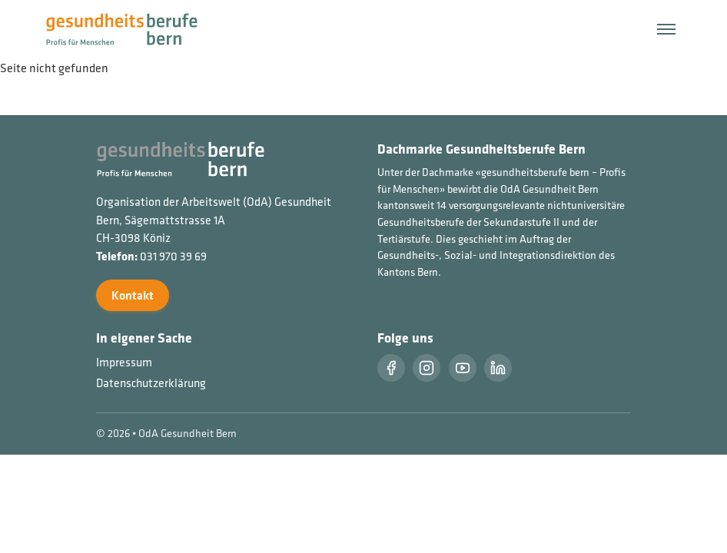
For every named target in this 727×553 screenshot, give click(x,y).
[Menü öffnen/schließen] (666, 29)
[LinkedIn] (498, 368)
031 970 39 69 (173, 256)
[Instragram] (426, 368)
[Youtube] (462, 368)
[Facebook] (391, 368)
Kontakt (132, 295)
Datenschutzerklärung (151, 383)
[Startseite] (131, 27)
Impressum (124, 362)
